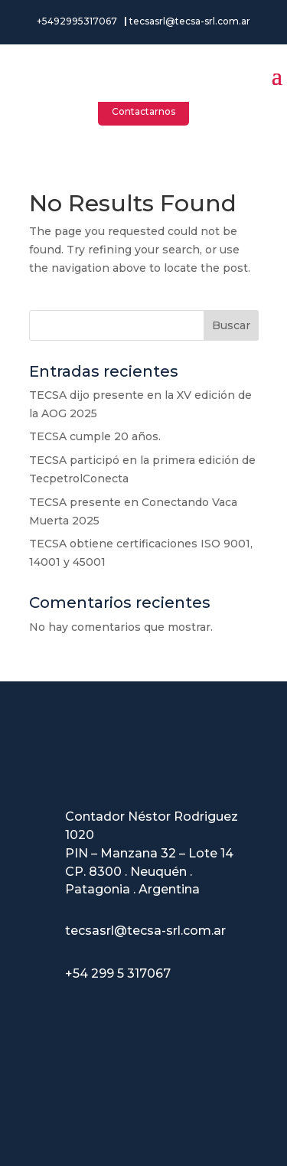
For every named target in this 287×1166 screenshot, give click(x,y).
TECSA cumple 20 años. (95, 436)
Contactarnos (143, 111)
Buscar (231, 325)
